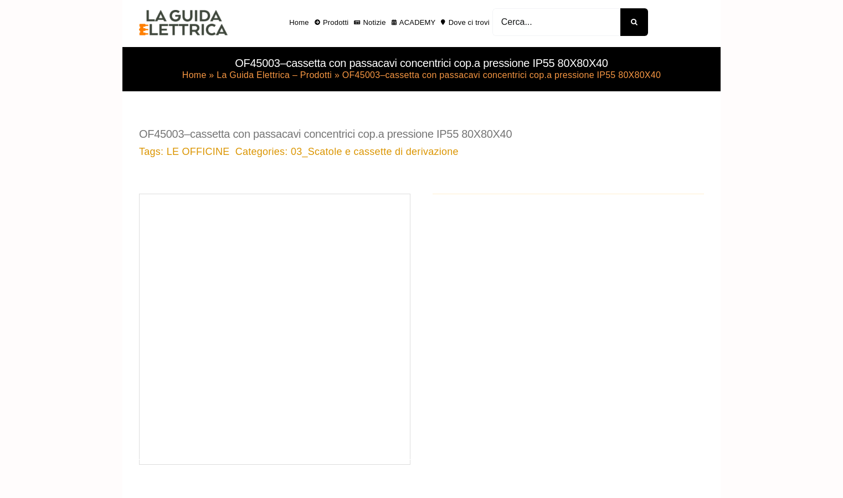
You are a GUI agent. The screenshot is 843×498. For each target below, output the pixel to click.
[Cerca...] (556, 22)
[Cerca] (634, 22)
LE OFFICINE (198, 151)
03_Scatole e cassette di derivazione (375, 151)
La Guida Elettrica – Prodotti (274, 75)
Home (194, 75)
